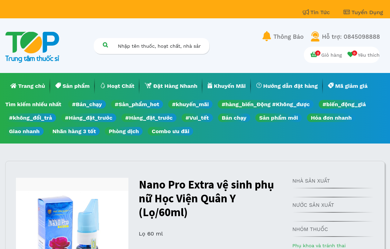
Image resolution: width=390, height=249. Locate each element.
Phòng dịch (124, 131)
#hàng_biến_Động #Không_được (265, 104)
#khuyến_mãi (190, 104)
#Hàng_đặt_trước (88, 117)
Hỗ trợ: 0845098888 (351, 36)
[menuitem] (27, 86)
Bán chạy (234, 117)
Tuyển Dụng (363, 12)
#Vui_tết (197, 117)
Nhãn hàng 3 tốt (74, 131)
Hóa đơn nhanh (331, 117)
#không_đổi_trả (30, 117)
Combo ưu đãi (170, 131)
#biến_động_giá (344, 104)
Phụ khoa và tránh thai (319, 245)
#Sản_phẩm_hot (137, 104)
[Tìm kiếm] (105, 45)
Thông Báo (288, 36)
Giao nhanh (24, 131)
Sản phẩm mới (278, 117)
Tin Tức (317, 12)
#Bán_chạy (87, 104)
